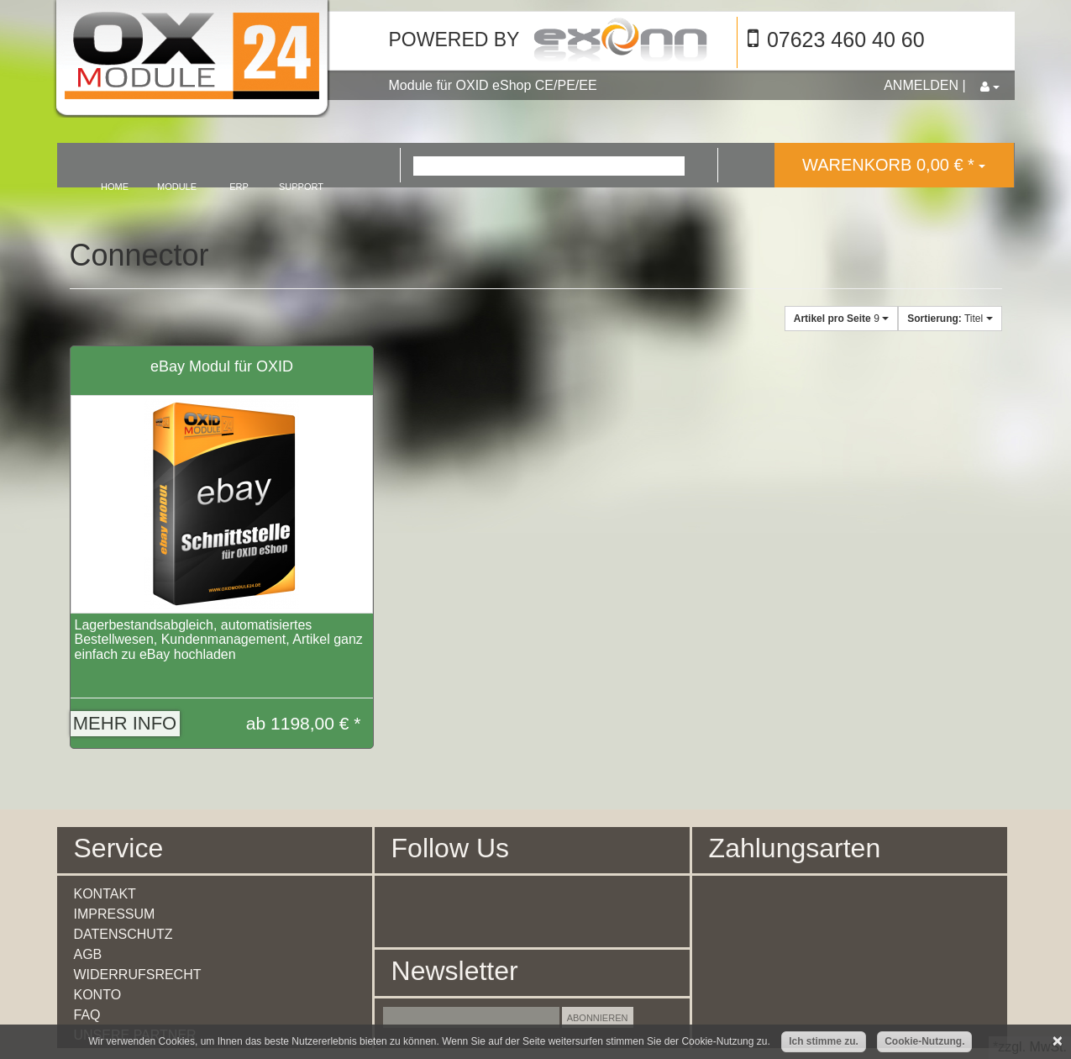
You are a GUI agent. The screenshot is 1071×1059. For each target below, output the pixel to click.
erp (239, 187)
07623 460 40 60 (846, 39)
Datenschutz (123, 934)
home (115, 187)
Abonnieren (597, 1018)
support (301, 187)
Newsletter (454, 971)
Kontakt (105, 894)
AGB (88, 954)
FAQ (87, 1015)
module (177, 187)
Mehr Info (124, 723)
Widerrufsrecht (138, 974)
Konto (98, 995)
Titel (949, 318)
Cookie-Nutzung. (924, 1041)
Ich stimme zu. (823, 1041)
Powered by (454, 39)
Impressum (114, 914)
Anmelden (921, 85)
